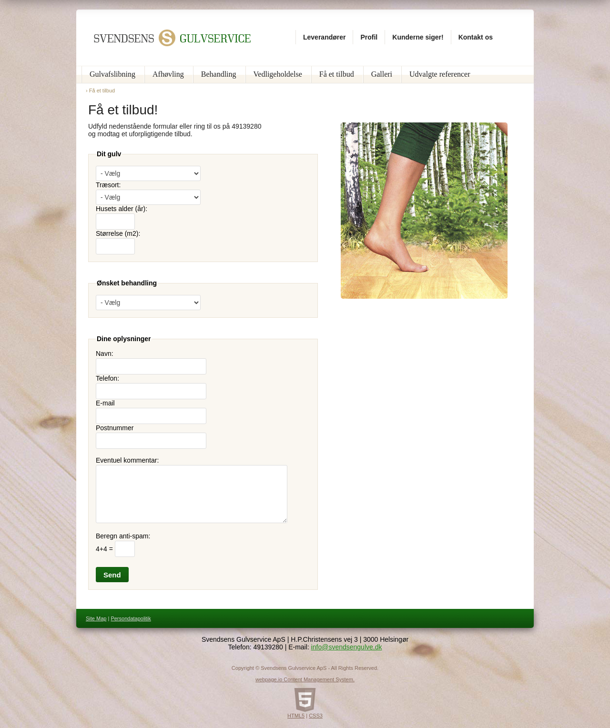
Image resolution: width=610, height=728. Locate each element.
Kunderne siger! (417, 37)
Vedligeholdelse (278, 74)
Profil (368, 37)
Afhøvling (168, 74)
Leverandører (324, 37)
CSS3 (316, 715)
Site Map (96, 618)
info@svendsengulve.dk (346, 647)
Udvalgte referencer (439, 74)
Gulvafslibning (112, 74)
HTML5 (296, 715)
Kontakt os (475, 37)
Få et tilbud (336, 74)
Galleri (381, 74)
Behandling (218, 74)
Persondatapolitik (131, 618)
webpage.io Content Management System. (305, 679)
